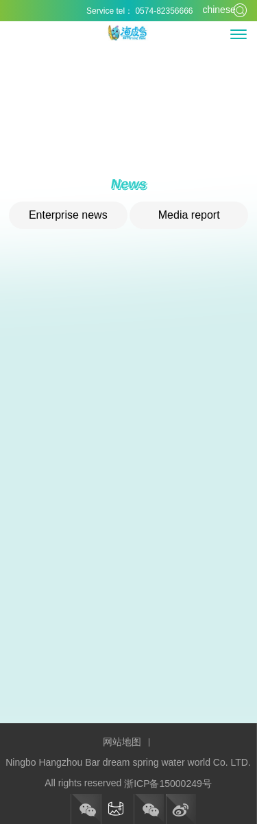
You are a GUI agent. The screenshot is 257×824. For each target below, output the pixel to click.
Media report (189, 215)
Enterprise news (68, 215)
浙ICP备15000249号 (168, 783)
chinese (212, 9)
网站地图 (122, 741)
